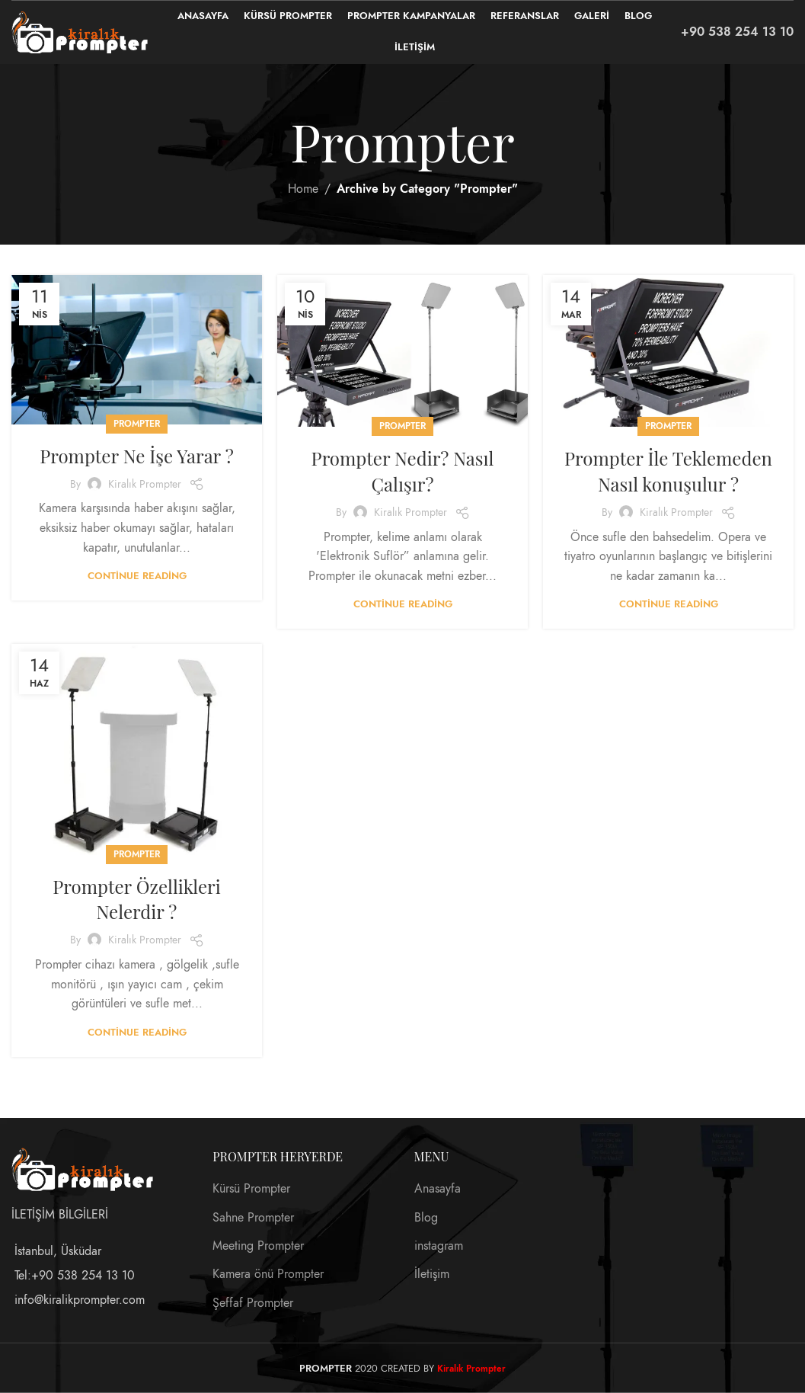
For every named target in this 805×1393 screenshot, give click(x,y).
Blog (426, 1217)
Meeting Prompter (258, 1246)
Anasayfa (437, 1188)
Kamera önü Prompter (268, 1274)
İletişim (431, 1274)
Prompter (136, 424)
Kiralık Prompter (144, 484)
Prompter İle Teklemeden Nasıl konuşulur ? (668, 471)
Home (303, 189)
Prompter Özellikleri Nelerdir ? (137, 899)
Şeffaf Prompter (252, 1302)
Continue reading (137, 576)
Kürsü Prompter (251, 1188)
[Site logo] (80, 31)
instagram (438, 1246)
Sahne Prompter (253, 1217)
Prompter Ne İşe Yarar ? (137, 456)
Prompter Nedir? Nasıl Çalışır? (402, 471)
